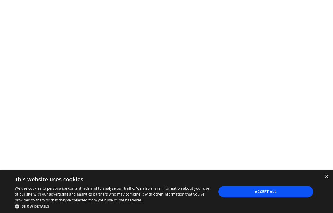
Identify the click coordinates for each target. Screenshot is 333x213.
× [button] (326, 177)
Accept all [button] (266, 191)
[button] (112, 206)
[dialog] (166, 191)
